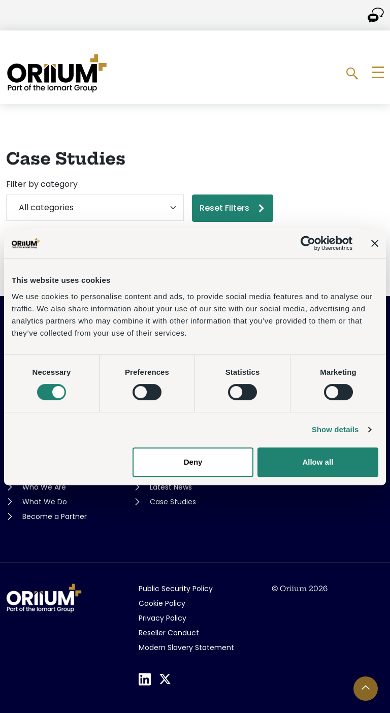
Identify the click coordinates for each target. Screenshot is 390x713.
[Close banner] (374, 243)
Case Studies (173, 502)
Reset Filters (224, 208)
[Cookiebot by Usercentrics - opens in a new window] (308, 243)
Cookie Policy (162, 603)
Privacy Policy (162, 618)
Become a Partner (54, 516)
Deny (193, 462)
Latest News (171, 487)
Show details (335, 429)
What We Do (44, 502)
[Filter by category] (95, 208)
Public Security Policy (176, 589)
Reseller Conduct (169, 633)
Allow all (317, 462)
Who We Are (44, 487)
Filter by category (42, 184)
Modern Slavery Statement (186, 647)
